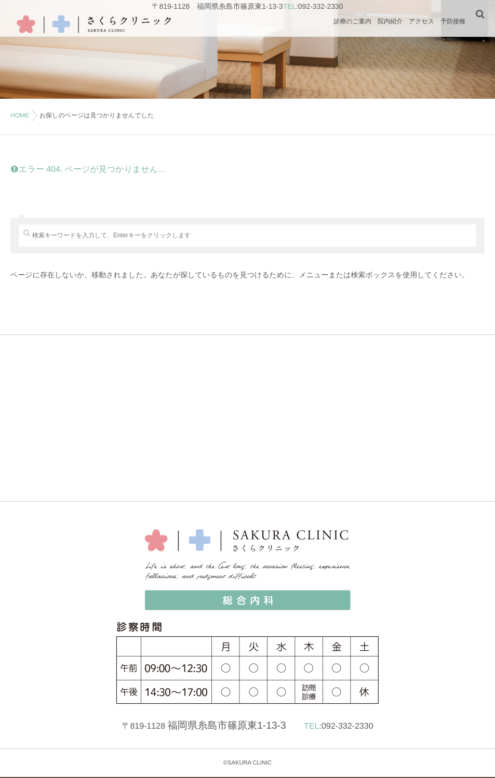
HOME (19, 115)
